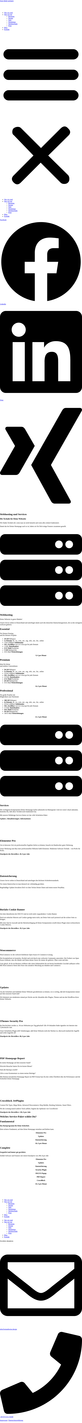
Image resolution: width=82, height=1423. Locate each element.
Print (10, 26)
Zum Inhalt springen (7, 1)
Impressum (3, 1420)
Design (10, 18)
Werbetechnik (12, 24)
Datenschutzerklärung (16, 1420)
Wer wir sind (8, 13)
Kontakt (7, 29)
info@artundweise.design (8, 1329)
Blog (5, 28)
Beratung (11, 16)
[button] (41, 114)
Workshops (12, 22)
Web (9, 20)
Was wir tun (8, 14)
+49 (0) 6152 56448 (6, 1417)
